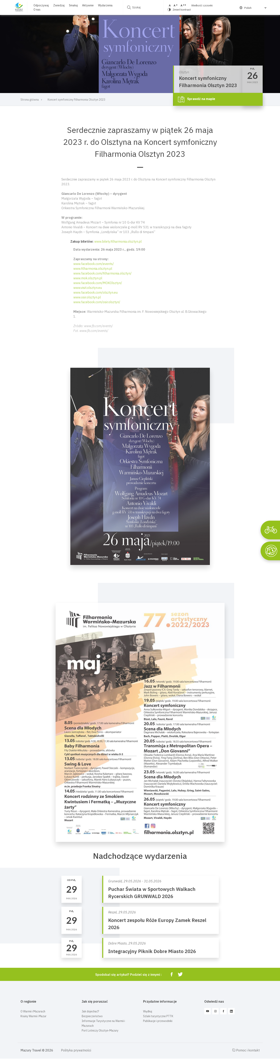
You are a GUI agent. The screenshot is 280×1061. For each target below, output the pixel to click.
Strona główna (30, 99)
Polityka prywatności (76, 1050)
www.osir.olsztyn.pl (87, 297)
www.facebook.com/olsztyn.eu (95, 292)
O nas (36, 9)
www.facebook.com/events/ (93, 264)
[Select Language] (254, 8)
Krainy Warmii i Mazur (33, 1016)
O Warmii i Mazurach (33, 1011)
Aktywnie (88, 5)
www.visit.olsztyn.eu (87, 288)
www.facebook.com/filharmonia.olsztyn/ (102, 273)
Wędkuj (147, 1011)
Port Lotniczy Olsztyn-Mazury (100, 1030)
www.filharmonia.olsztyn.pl (92, 269)
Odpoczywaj (41, 5)
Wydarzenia (105, 5)
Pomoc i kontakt (245, 1050)
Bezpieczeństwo (92, 1016)
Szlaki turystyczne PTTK (158, 1016)
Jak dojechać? (90, 1011)
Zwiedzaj (59, 5)
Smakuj (73, 5)
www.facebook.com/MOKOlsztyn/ (97, 283)
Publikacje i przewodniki (157, 1021)
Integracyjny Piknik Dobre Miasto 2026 (152, 951)
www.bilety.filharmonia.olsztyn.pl (118, 241)
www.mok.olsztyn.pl (87, 278)
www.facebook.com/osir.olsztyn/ (96, 302)
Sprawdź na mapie (196, 99)
